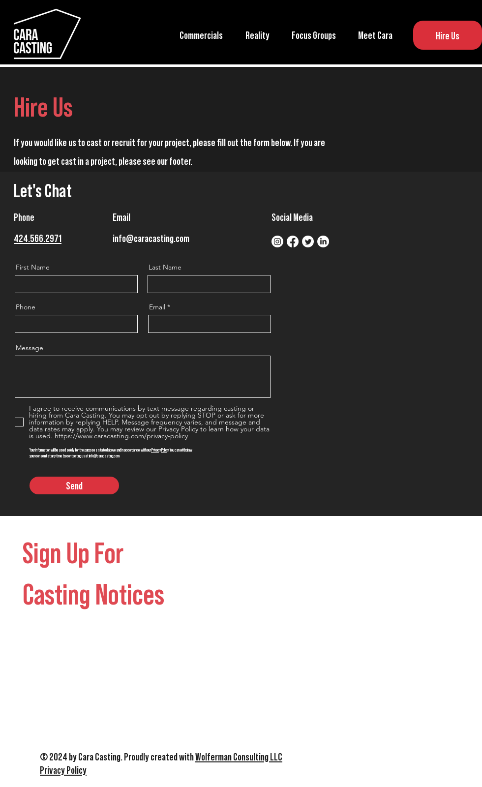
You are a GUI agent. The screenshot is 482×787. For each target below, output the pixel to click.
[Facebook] (293, 241)
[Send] (74, 485)
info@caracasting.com (151, 238)
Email (157, 306)
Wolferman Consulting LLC (238, 756)
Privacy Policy (160, 450)
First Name (33, 267)
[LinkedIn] (323, 241)
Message (29, 347)
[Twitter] (308, 241)
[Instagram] (277, 241)
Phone (25, 306)
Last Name (165, 267)
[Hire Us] (447, 35)
